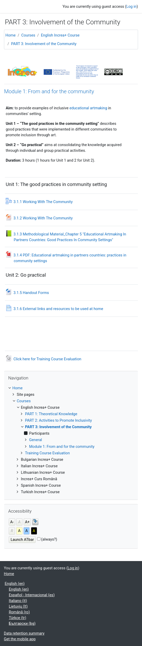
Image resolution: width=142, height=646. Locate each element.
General (35, 439)
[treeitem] (71, 440)
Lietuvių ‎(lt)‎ (18, 606)
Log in (131, 6)
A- (12, 522)
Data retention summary (24, 633)
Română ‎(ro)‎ (19, 612)
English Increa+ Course (60, 35)
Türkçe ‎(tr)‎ (17, 617)
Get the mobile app (20, 639)
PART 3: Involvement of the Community (44, 43)
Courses (28, 35)
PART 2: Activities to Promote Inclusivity (58, 420)
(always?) (49, 539)
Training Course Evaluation (47, 453)
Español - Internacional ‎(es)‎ (32, 595)
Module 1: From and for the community (49, 91)
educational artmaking (88, 108)
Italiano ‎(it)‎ (18, 600)
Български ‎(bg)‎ (22, 623)
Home (10, 35)
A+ (27, 522)
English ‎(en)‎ (14, 583)
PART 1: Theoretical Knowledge (51, 414)
